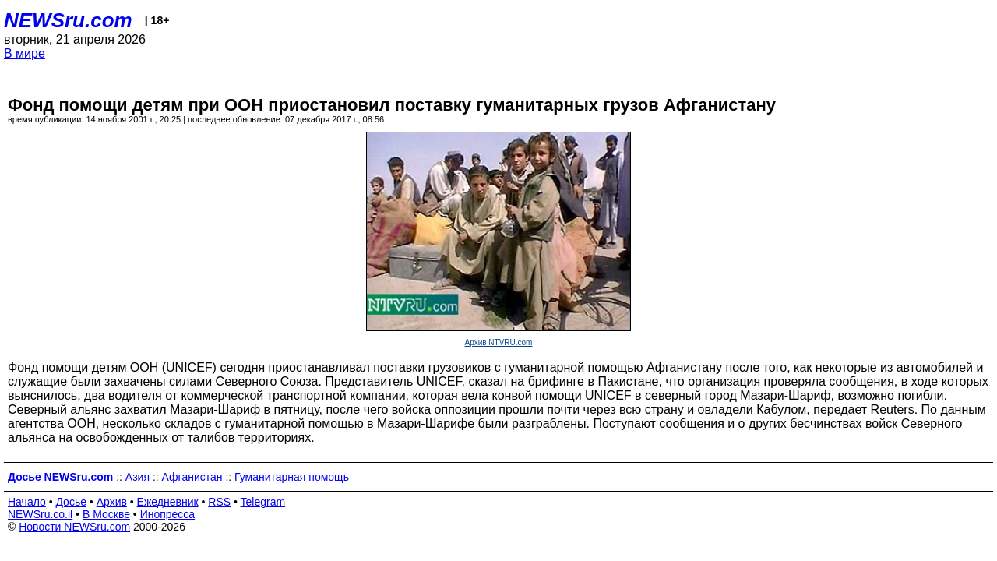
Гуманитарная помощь (291, 477)
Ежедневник (168, 502)
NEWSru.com (68, 20)
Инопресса (168, 514)
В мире (24, 53)
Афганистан (192, 477)
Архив (112, 502)
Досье (70, 502)
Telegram (263, 502)
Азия (137, 477)
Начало (27, 502)
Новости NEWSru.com (74, 526)
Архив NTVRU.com (499, 342)
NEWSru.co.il (40, 514)
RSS (219, 502)
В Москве (106, 514)
